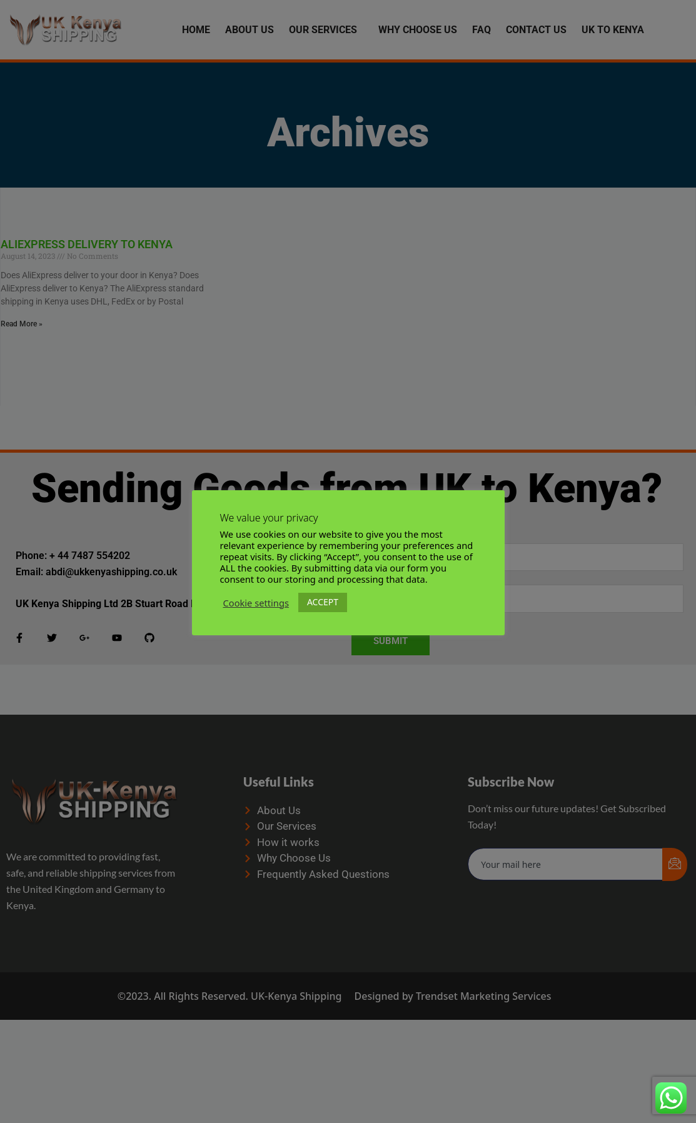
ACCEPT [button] (322, 602)
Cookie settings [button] (256, 602)
